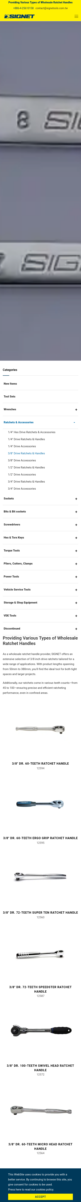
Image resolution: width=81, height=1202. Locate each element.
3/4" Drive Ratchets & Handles (26, 481)
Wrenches (10, 409)
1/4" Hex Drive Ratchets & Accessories (31, 432)
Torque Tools (12, 550)
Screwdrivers (12, 524)
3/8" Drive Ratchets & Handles (26, 453)
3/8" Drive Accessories (22, 460)
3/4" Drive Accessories (22, 488)
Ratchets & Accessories (33, 176)
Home (22, 171)
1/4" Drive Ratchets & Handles (26, 439)
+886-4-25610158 (23, 8)
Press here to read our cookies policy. (31, 1189)
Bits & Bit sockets (15, 511)
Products (36, 171)
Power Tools (11, 576)
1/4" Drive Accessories (22, 446)
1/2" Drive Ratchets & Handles (26, 467)
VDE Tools (10, 615)
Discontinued (12, 628)
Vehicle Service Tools (17, 589)
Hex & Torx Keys (14, 537)
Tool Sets (9, 396)
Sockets (9, 498)
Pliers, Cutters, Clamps (18, 563)
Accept (40, 1196)
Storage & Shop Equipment (20, 602)
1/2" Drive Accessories (22, 474)
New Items (10, 383)
